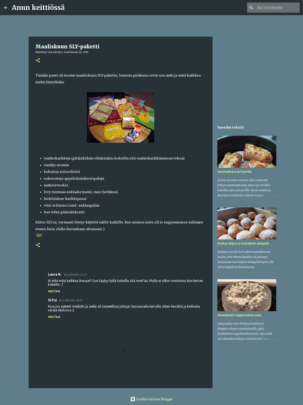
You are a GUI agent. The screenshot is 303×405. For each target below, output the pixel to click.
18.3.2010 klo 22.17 (74, 274)
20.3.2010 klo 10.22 (70, 300)
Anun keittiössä (38, 7)
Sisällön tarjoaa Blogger (151, 399)
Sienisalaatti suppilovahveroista (239, 315)
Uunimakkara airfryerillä (234, 171)
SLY (39, 235)
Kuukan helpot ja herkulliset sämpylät (243, 243)
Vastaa (54, 291)
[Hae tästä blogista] (277, 8)
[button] (37, 61)
